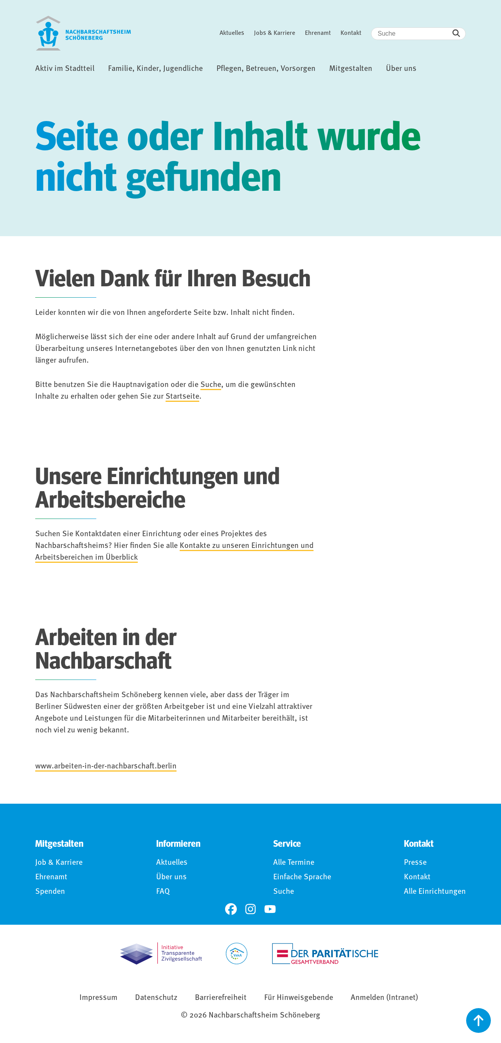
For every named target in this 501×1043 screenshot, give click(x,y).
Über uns (171, 877)
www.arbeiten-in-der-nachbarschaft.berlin (106, 766)
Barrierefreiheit (221, 998)
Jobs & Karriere (274, 33)
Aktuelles (232, 33)
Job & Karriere (59, 863)
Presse (415, 863)
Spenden (50, 892)
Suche (210, 385)
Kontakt (351, 33)
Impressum (98, 998)
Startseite (182, 397)
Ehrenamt (318, 33)
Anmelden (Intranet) (384, 998)
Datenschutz (156, 998)
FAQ (163, 892)
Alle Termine (293, 863)
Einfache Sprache (302, 877)
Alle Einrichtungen (435, 892)
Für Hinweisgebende (298, 998)
